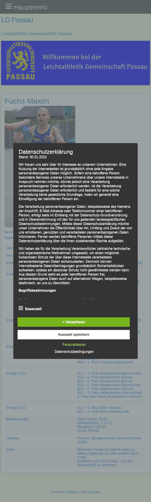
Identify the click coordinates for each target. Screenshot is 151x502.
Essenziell (30, 308)
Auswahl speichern (73, 334)
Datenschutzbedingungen (74, 351)
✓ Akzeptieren (73, 322)
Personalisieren (74, 344)
